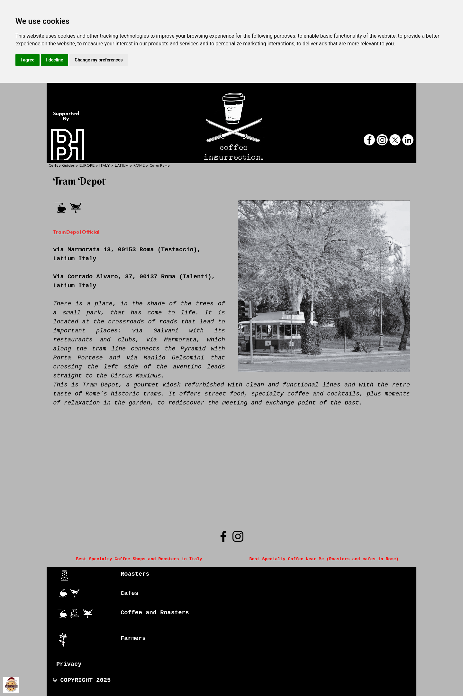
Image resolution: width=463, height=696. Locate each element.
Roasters (135, 574)
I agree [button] (27, 59)
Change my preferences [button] (99, 59)
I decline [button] (54, 59)
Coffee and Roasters (155, 612)
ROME (139, 166)
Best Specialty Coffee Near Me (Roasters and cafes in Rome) (323, 559)
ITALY (104, 166)
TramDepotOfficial (76, 232)
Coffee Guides (62, 166)
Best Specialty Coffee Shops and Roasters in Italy (139, 559)
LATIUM (122, 166)
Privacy (68, 664)
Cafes (130, 593)
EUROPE (87, 166)
